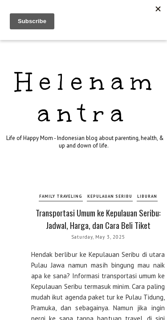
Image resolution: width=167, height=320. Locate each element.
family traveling (60, 196)
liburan (147, 196)
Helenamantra (87, 97)
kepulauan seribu (109, 196)
